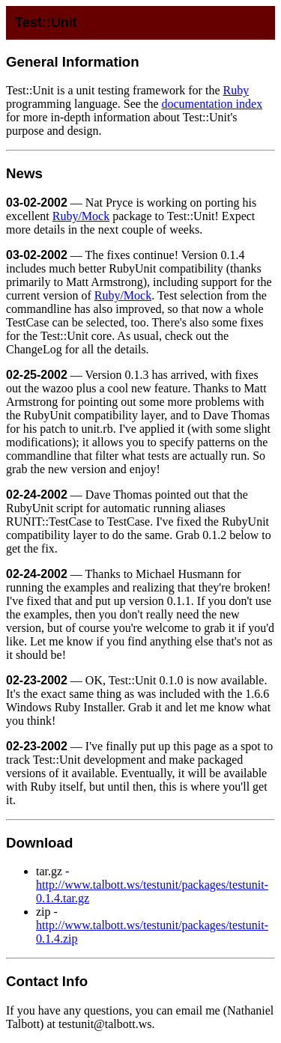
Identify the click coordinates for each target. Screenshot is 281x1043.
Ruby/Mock (80, 216)
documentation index (212, 103)
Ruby (236, 90)
